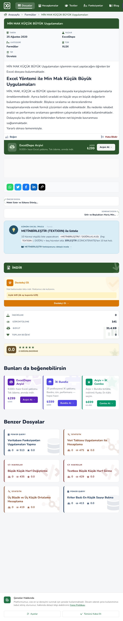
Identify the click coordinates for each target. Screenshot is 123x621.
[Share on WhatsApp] (10, 187)
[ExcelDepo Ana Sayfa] (7, 6)
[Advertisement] (64, 167)
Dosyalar (25, 5)
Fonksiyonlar (93, 5)
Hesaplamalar (48, 5)
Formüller (12, 46)
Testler (71, 5)
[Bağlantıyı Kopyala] (42, 187)
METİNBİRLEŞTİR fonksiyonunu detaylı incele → (46, 246)
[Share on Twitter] (18, 187)
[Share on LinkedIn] (34, 187)
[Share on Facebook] (26, 187)
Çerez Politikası (77, 605)
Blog (114, 5)
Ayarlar (32, 613)
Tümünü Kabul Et (90, 613)
